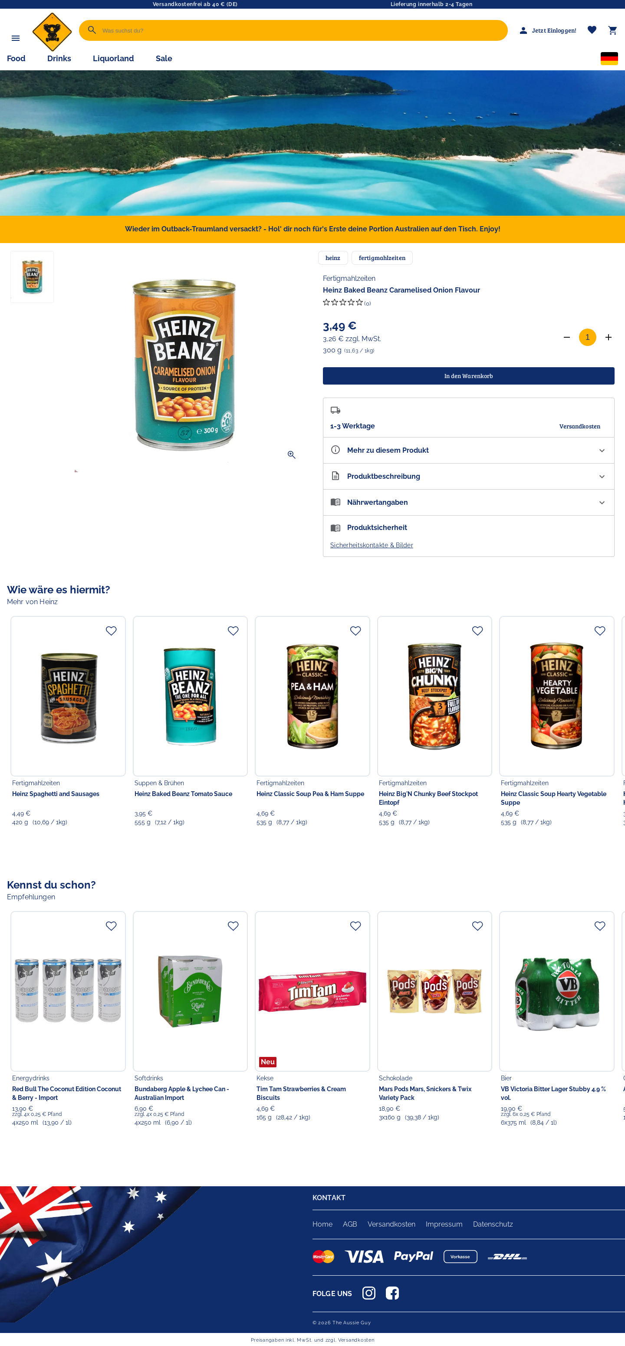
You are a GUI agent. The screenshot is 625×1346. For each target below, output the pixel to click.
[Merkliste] (592, 30)
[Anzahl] (587, 337)
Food (16, 58)
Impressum (444, 1224)
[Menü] (15, 38)
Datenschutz (493, 1224)
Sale (164, 58)
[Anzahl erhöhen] (608, 337)
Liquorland (113, 58)
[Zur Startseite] (52, 50)
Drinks (59, 58)
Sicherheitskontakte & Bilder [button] (371, 545)
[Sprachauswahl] (609, 60)
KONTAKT (328, 1198)
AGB (350, 1224)
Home (322, 1224)
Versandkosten (391, 1224)
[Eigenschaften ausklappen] (468, 450)
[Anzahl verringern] (566, 337)
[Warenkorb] (613, 30)
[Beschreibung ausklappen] (468, 476)
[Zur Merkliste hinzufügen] (111, 630)
